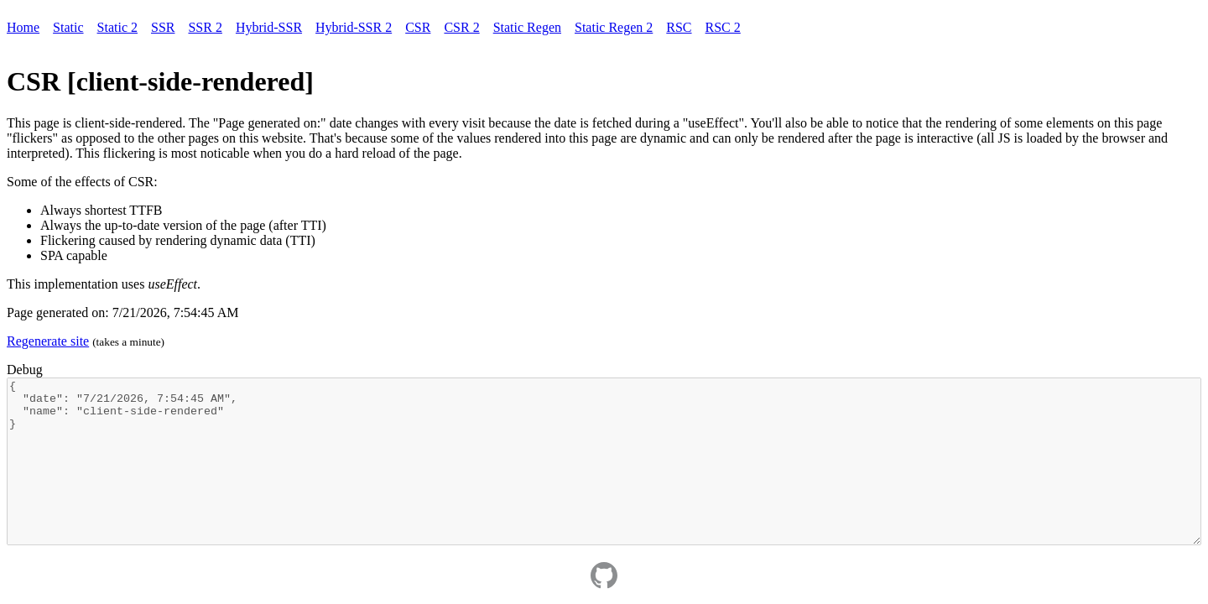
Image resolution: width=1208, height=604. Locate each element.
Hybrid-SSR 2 (353, 27)
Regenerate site (48, 341)
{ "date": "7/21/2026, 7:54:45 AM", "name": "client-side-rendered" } (604, 461)
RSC (678, 27)
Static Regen (527, 27)
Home (23, 27)
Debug (25, 369)
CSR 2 (461, 27)
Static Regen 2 (614, 27)
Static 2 (117, 27)
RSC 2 (723, 27)
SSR (162, 27)
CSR (417, 27)
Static (68, 27)
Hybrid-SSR (269, 27)
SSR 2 (204, 27)
